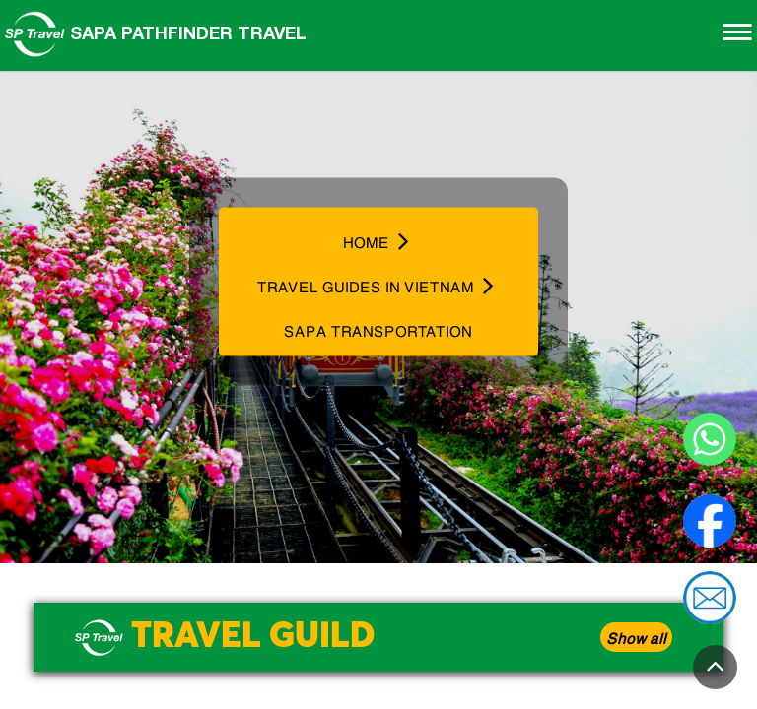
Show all (636, 637)
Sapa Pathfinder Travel (156, 32)
